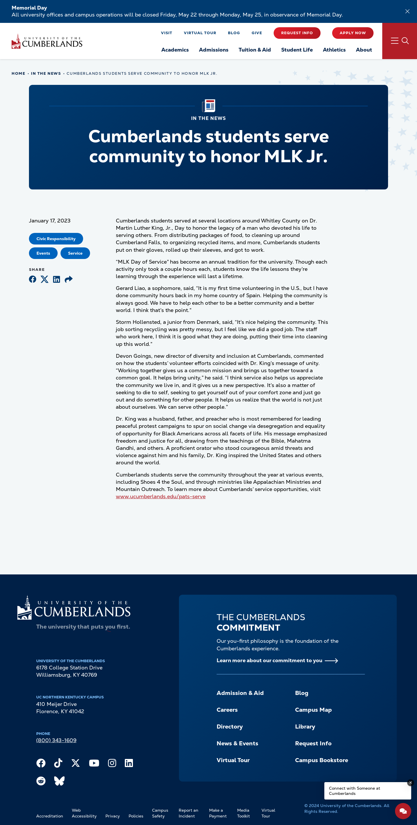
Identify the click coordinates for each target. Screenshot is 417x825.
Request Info (297, 32)
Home (18, 73)
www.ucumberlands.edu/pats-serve (161, 496)
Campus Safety (160, 813)
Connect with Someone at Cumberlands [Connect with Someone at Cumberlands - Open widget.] (354, 791)
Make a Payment (218, 813)
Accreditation (49, 816)
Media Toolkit (243, 813)
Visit (166, 33)
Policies (136, 816)
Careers (227, 709)
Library (305, 726)
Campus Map (313, 709)
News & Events (237, 743)
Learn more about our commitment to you (269, 660)
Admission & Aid (240, 693)
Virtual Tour (200, 33)
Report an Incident (188, 813)
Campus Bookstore (321, 760)
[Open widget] (403, 811)
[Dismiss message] (410, 782)
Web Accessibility (84, 813)
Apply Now (353, 32)
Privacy (112, 816)
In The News (46, 73)
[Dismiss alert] (407, 11)
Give (257, 33)
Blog (234, 33)
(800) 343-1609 (56, 740)
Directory (230, 726)
